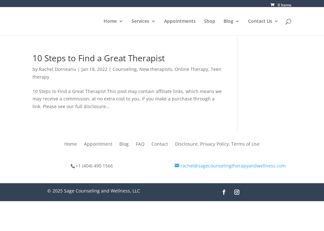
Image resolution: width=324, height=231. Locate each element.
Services (140, 21)
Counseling (125, 69)
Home (110, 21)
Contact (160, 144)
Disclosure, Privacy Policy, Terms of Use (217, 144)
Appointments (180, 21)
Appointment (98, 144)
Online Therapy (191, 69)
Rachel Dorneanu (57, 69)
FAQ (140, 144)
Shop (209, 21)
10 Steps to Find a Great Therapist (98, 58)
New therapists (155, 69)
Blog (228, 21)
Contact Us (260, 21)
